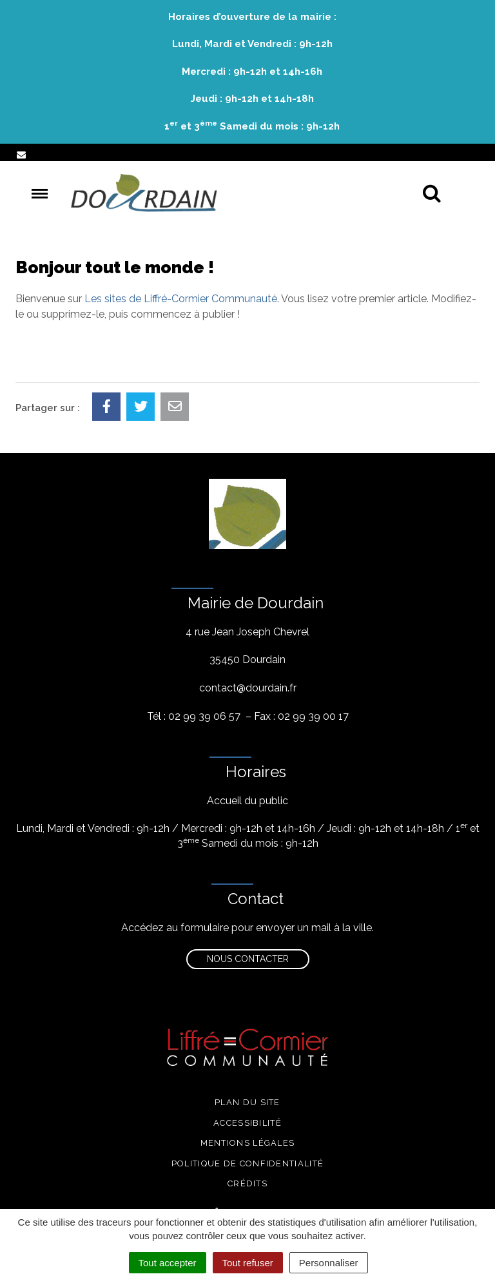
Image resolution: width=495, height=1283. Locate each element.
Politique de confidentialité (247, 1163)
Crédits (247, 1183)
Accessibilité (247, 1123)
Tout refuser (247, 1262)
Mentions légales (247, 1143)
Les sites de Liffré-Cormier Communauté (180, 299)
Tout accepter (168, 1262)
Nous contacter (248, 959)
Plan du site (247, 1102)
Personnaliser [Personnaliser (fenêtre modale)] (328, 1262)
